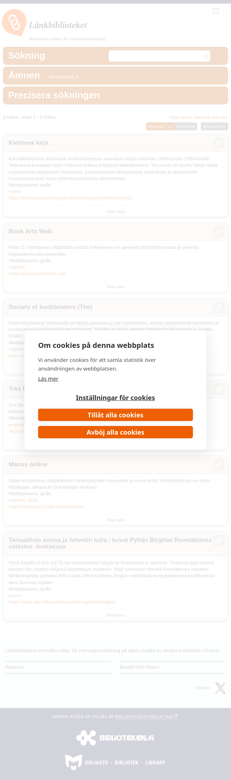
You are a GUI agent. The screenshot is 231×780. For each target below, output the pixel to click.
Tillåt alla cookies (116, 415)
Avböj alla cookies (116, 432)
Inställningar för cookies (115, 397)
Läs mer (48, 378)
